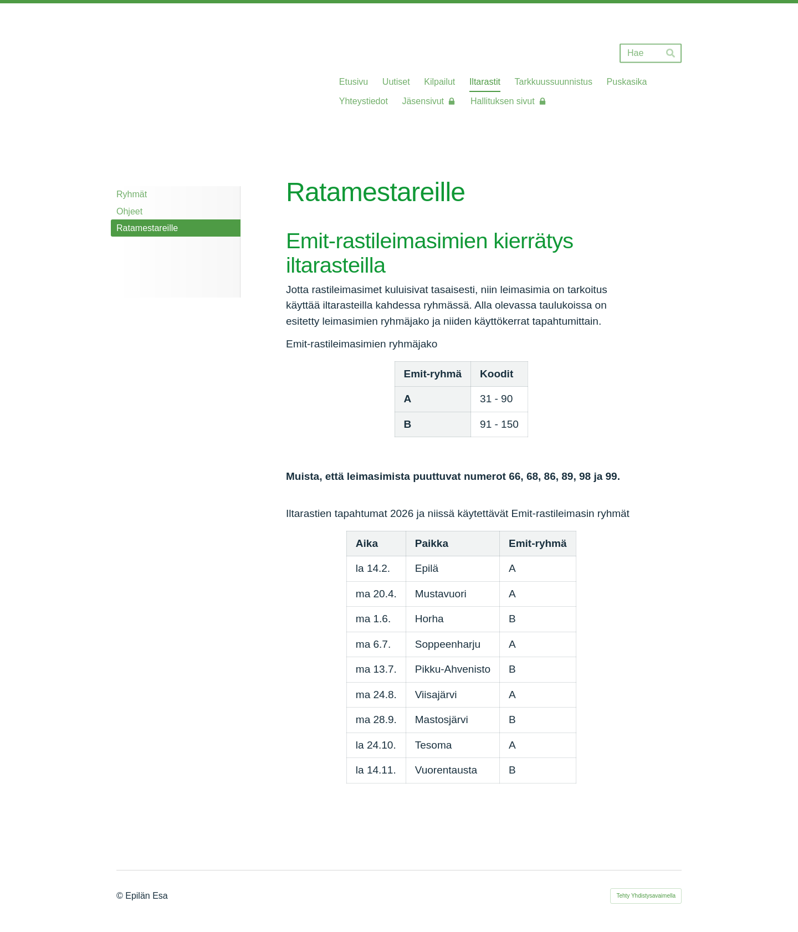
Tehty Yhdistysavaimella (646, 896)
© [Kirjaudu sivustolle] (120, 895)
